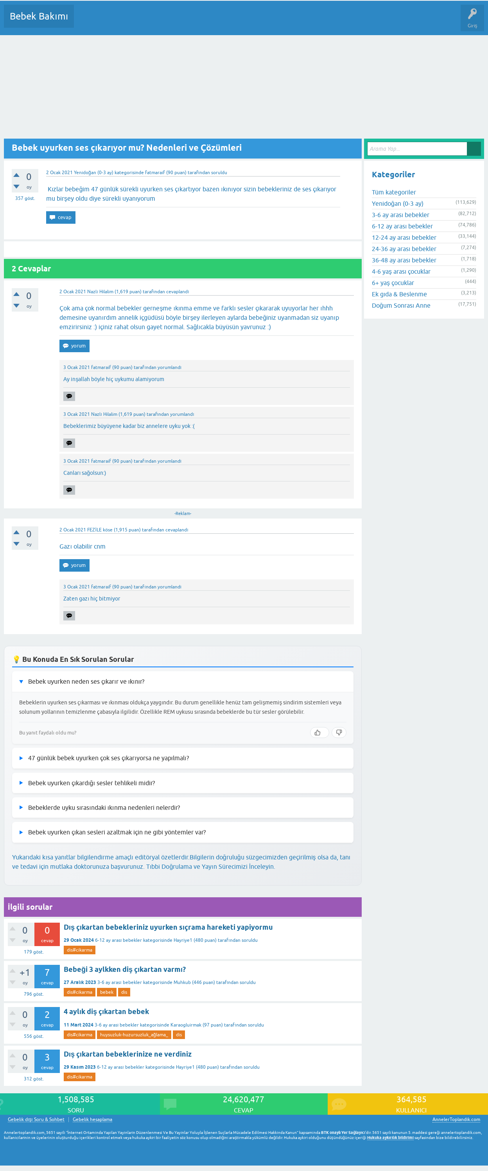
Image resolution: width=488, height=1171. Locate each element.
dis (124, 992)
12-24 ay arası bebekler (404, 237)
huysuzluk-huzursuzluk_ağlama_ (134, 1034)
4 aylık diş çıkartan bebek (106, 1011)
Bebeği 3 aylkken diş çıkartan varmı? (125, 969)
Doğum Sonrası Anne (401, 305)
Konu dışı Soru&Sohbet (272, 22)
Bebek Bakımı (39, 16)
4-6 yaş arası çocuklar (401, 271)
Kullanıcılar (192, 22)
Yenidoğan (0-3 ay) (93, 172)
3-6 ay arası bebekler (119, 982)
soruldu (219, 172)
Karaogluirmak (185, 1025)
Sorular (87, 22)
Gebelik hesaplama (92, 1119)
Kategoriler (160, 22)
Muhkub (182, 982)
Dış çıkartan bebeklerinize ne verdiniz (128, 1054)
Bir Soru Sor (225, 22)
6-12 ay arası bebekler (118, 940)
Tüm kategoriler (394, 192)
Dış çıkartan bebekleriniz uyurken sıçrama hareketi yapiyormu (168, 927)
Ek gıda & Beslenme (399, 294)
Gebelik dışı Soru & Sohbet (36, 1119)
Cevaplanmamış (121, 22)
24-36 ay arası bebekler (404, 248)
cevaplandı (177, 291)
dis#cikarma (79, 950)
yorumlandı (169, 367)
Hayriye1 (183, 940)
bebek (106, 992)
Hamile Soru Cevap (328, 22)
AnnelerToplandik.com (456, 1119)
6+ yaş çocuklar (393, 282)
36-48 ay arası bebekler (404, 260)
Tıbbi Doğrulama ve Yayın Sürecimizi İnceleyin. (210, 866)
